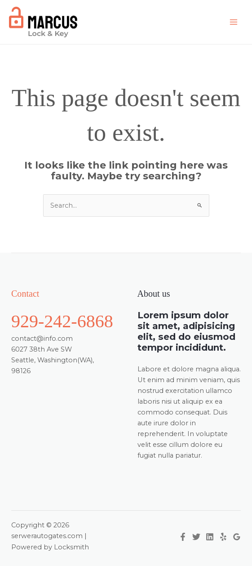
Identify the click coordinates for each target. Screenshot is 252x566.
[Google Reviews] (237, 537)
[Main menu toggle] (233, 22)
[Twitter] (196, 537)
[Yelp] (223, 537)
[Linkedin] (210, 537)
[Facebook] (183, 537)
